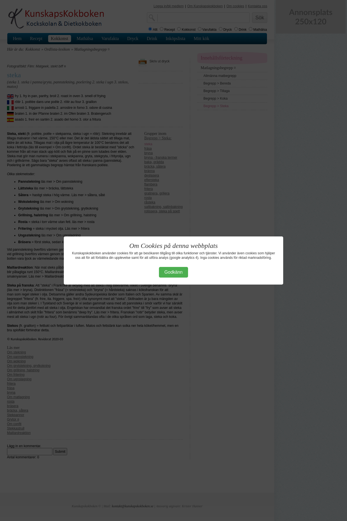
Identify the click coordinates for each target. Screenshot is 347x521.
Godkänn (174, 272)
